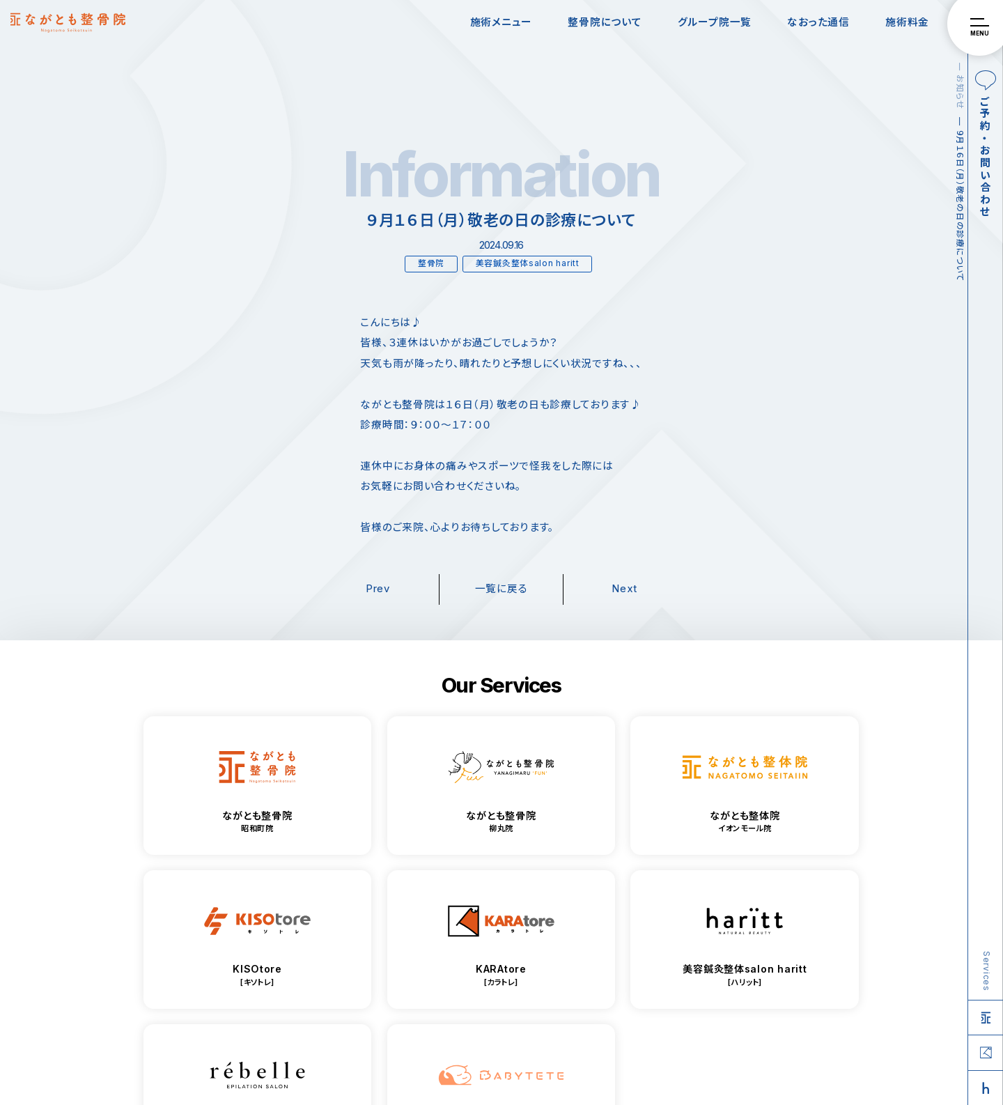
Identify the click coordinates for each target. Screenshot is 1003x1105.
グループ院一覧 (715, 22)
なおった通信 (818, 22)
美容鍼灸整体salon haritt (528, 263)
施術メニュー (501, 22)
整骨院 (431, 263)
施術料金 (907, 22)
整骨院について (605, 22)
